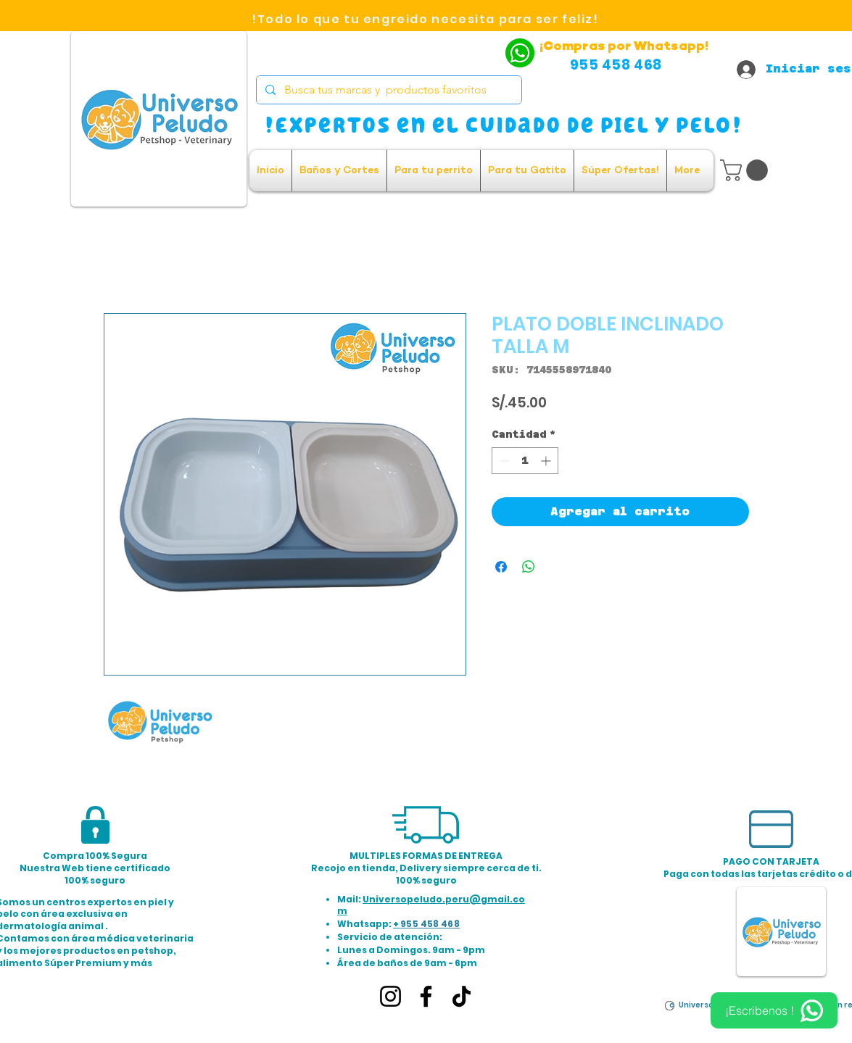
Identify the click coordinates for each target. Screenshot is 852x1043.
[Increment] (547, 460)
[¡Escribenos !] (774, 1010)
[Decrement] (503, 460)
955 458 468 (430, 924)
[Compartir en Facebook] (501, 566)
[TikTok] (461, 996)
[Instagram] (390, 996)
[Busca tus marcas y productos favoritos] (387, 90)
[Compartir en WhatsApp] (528, 566)
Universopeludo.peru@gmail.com (431, 905)
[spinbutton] (525, 460)
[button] (746, 170)
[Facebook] (426, 996)
